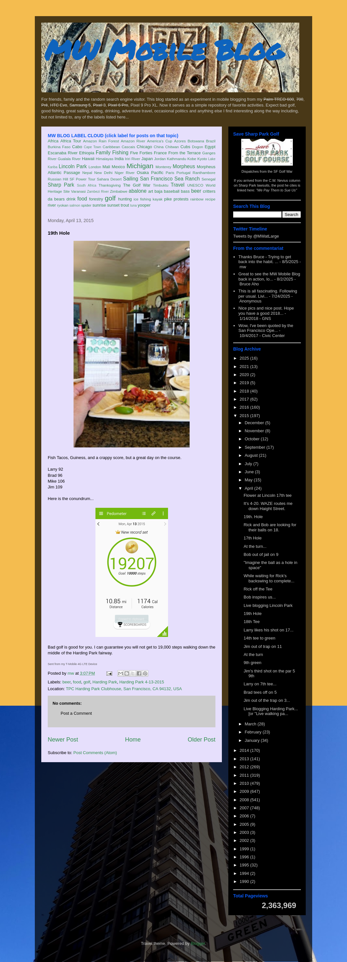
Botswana (196, 141)
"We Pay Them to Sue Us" (276, 190)
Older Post (201, 739)
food (82, 198)
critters (209, 191)
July (249, 463)
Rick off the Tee (257, 589)
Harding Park (105, 682)
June (250, 471)
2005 (245, 824)
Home (133, 739)
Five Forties (141, 152)
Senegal (208, 179)
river (52, 205)
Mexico (118, 166)
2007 (245, 807)
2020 (245, 374)
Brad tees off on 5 (259, 692)
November (255, 430)
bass (185, 191)
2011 (245, 775)
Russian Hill (58, 179)
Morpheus (184, 166)
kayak (158, 199)
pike (168, 199)
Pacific (157, 172)
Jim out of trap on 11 (262, 646)
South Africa (86, 185)
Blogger (198, 943)
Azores (180, 141)
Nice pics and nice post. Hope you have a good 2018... (266, 311)
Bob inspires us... (259, 597)
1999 (245, 848)
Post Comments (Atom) (95, 752)
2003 (245, 832)
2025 (245, 358)
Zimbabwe (118, 191)
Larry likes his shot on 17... (268, 630)
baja (158, 191)
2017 (245, 399)
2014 (245, 750)
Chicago (144, 146)
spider (86, 205)
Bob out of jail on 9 (260, 554)
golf (110, 198)
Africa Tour (70, 140)
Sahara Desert (109, 179)
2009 (245, 791)
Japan (147, 158)
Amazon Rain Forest (101, 141)
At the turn (253, 654)
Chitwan (172, 147)
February (254, 732)
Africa (53, 140)
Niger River (125, 172)
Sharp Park (61, 185)
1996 (245, 857)
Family (103, 152)
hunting (125, 199)
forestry (96, 199)
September (255, 447)
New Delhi (103, 172)
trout (125, 205)
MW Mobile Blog (164, 49)
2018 (245, 391)
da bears (56, 199)
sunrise (99, 205)
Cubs (185, 146)
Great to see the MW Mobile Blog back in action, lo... (269, 276)
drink (70, 199)
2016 (245, 407)
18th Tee (251, 621)
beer (196, 191)
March (251, 724)
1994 (245, 873)
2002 (245, 840)
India (119, 158)
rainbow (196, 199)
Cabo (77, 146)
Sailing (130, 178)
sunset (113, 205)
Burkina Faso (59, 147)
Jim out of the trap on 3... (266, 700)
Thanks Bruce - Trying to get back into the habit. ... (264, 259)
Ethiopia (86, 152)
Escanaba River (63, 152)
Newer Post (63, 739)
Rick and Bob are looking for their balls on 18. (269, 527)
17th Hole (252, 538)
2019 (245, 382)
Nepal (87, 172)
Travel (177, 185)
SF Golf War (282, 171)
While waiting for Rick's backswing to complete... (268, 578)
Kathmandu (176, 159)
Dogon (197, 147)
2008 (245, 799)
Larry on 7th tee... (259, 683)
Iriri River (132, 159)
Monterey (163, 167)
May (249, 479)
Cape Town (92, 147)
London (94, 167)
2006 (245, 816)
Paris (170, 172)
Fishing (120, 152)
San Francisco (156, 178)
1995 (245, 865)
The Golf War (137, 185)
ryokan (62, 205)
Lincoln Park (73, 166)
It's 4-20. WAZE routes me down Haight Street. (267, 506)
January (253, 740)
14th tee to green (259, 638)
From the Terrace (184, 152)
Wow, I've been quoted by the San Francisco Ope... (265, 328)
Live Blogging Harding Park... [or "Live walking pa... (270, 711)
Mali (106, 166)
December (255, 422)
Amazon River (133, 141)
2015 (245, 415)
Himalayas (105, 159)
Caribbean (111, 147)
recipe (210, 199)
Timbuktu (160, 185)
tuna (133, 205)
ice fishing (142, 199)
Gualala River (69, 159)
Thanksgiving (110, 185)
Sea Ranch (187, 178)
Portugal (183, 172)
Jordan (160, 159)
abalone (138, 191)
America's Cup (159, 141)
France (160, 152)
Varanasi (78, 191)
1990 (245, 881)
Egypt (210, 146)
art (150, 191)
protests (181, 199)
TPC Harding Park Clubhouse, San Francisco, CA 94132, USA (124, 688)
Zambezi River (98, 191)
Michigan (139, 165)
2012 (245, 766)
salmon (74, 205)
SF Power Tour (82, 179)
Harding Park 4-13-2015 (141, 682)
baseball (171, 191)
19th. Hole (253, 516)
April (249, 488)
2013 (245, 758)
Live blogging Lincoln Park (267, 605)
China (159, 147)
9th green (252, 662)
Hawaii (88, 158)
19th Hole (252, 613)
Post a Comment (76, 713)
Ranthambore (204, 172)
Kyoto (202, 159)
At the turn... (254, 546)
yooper (144, 205)
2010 (245, 783)
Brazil (210, 141)
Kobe (191, 159)
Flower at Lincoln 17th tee (267, 495)
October (253, 438)
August (252, 455)
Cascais (128, 147)
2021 (245, 366)
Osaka (143, 172)
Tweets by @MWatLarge (256, 236)
